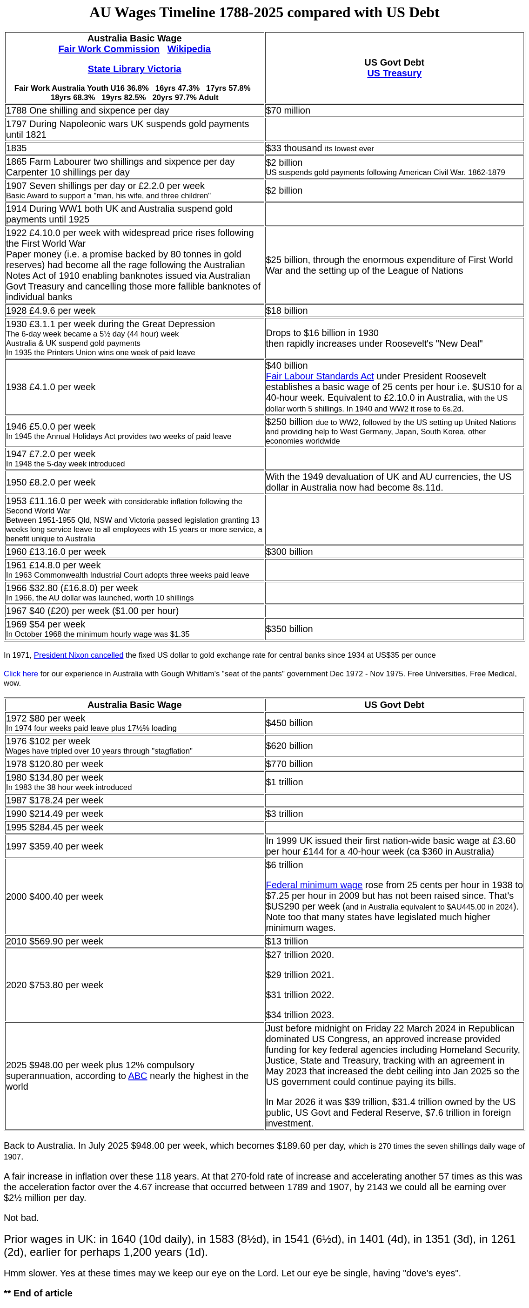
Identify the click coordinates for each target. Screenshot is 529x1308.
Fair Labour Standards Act (320, 376)
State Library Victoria (134, 69)
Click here (21, 673)
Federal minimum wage (314, 885)
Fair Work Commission (109, 49)
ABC (137, 1076)
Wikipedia (189, 49)
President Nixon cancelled (79, 655)
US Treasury (394, 73)
